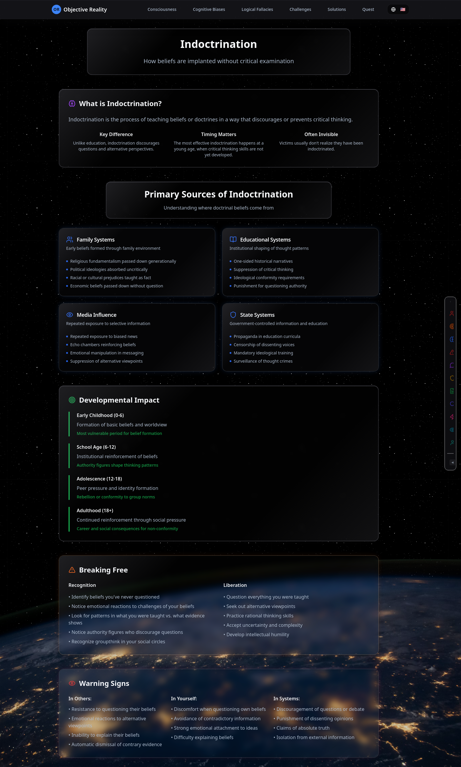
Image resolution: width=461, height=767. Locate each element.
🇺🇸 (398, 9)
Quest (368, 9)
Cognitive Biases (209, 9)
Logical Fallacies (257, 9)
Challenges (300, 9)
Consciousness (162, 9)
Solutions (337, 9)
